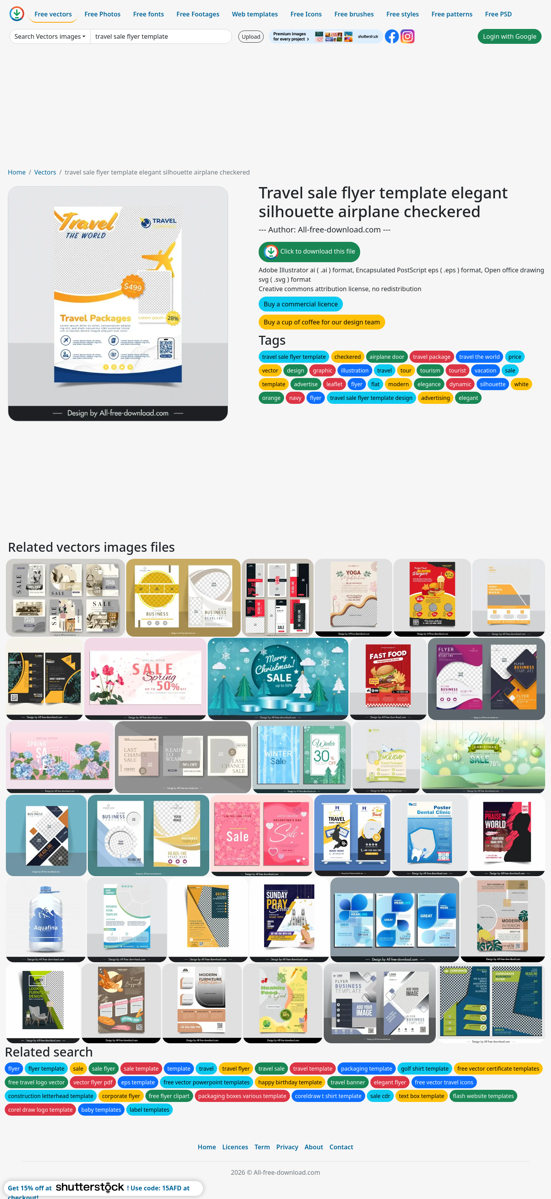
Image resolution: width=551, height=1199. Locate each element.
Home (17, 172)
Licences (235, 1147)
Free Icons (306, 14)
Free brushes (354, 14)
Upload (251, 36)
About (313, 1147)
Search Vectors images (47, 36)
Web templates (255, 14)
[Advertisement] (275, 109)
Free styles (402, 14)
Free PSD (498, 14)
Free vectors (53, 14)
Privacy (287, 1147)
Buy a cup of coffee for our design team (322, 322)
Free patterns (452, 14)
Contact (341, 1147)
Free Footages (197, 14)
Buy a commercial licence (301, 304)
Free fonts (148, 14)
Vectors (45, 172)
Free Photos (102, 14)
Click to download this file (309, 252)
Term (262, 1147)
